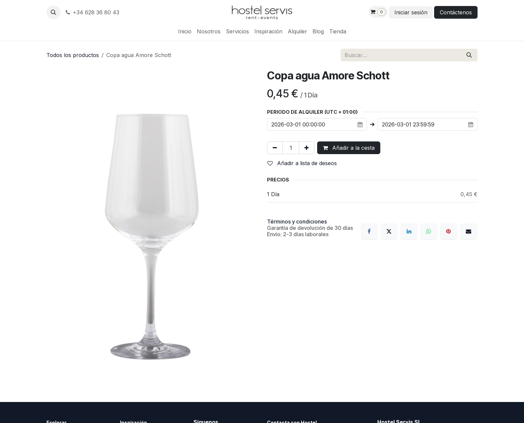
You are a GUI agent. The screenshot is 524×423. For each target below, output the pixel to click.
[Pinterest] (448, 231)
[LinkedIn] (409, 231)
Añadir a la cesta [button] (349, 147)
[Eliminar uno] (275, 147)
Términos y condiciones (297, 221)
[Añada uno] (306, 147)
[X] (389, 231)
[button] (53, 12)
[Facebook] (369, 231)
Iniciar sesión (410, 12)
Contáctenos (456, 12)
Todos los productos (72, 55)
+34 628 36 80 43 (91, 12)
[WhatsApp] (429, 231)
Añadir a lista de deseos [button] (302, 163)
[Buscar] (469, 55)
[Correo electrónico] (469, 231)
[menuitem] (184, 31)
